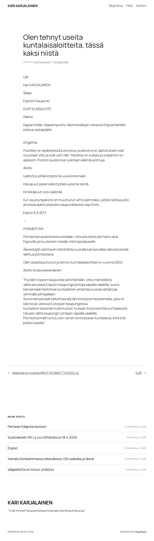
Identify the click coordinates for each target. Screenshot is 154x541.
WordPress (140, 531)
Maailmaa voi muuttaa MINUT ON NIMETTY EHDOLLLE (45, 373)
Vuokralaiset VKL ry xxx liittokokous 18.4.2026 (42, 437)
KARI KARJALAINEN (23, 5)
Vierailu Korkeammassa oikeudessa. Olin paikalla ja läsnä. (51, 459)
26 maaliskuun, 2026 (135, 448)
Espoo (13, 448)
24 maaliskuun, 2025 (135, 426)
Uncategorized (60, 62)
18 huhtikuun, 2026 (136, 437)
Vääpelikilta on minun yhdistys (31, 469)
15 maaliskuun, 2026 (135, 469)
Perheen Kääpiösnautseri (27, 427)
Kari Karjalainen (42, 62)
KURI (139, 373)
